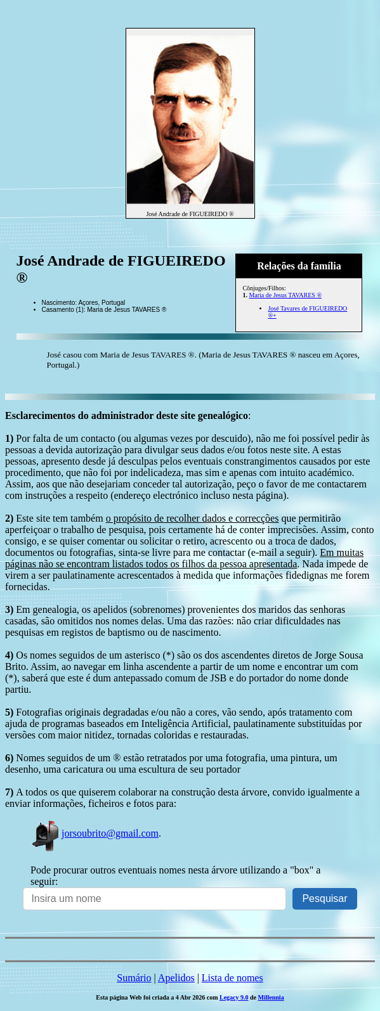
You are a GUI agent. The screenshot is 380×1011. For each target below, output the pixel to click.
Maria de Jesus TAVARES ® (285, 295)
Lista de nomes (232, 977)
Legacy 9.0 (234, 997)
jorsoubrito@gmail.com (94, 833)
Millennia (271, 997)
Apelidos (176, 977)
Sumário (134, 977)
